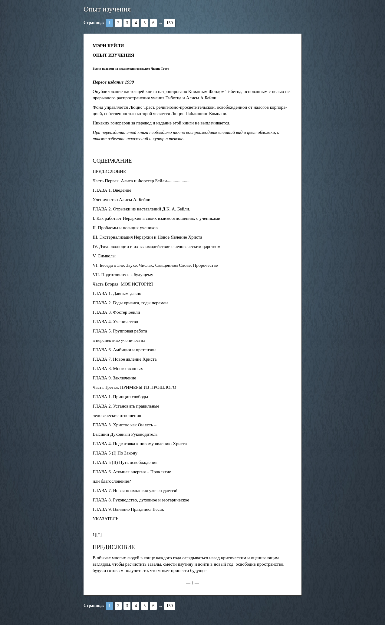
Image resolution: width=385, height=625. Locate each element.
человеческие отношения (117, 415)
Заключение (124, 377)
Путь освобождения (138, 462)
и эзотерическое (173, 500)
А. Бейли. (181, 209)
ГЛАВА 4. (102, 321)
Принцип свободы (130, 396)
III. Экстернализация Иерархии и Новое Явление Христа (147, 237)
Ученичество (125, 321)
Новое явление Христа (134, 359)
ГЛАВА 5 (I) (104, 453)
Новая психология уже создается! (145, 490)
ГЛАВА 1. (102, 190)
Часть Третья (105, 387)
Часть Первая (106, 180)
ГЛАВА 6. (102, 349)
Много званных (128, 368)
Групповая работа (130, 331)
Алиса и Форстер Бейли (144, 180)
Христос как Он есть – (134, 424)
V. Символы (104, 255)
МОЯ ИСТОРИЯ (137, 284)
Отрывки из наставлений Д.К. (141, 209)
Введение (122, 190)
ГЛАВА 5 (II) (105, 462)
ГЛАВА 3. (102, 312)
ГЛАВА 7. (102, 359)
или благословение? (112, 481)
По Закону (127, 453)
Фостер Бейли (126, 312)
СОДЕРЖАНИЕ (112, 160)
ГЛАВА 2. (102, 209)
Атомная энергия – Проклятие (142, 471)
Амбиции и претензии (134, 349)
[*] (99, 534)
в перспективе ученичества (119, 340)
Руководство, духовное (135, 500)
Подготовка (124, 443)
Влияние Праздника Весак (138, 509)
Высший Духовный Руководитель (125, 434)
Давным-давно (127, 293)
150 (169, 23)
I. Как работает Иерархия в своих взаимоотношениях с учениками (156, 218)
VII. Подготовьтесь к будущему (123, 274)
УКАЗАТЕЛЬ (105, 518)
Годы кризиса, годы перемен (140, 302)
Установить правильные (136, 406)
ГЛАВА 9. (102, 377)
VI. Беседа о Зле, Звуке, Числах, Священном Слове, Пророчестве (155, 265)
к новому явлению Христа (161, 443)
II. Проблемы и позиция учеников (125, 227)
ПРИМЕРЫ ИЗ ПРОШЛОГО (148, 387)
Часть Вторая (105, 284)
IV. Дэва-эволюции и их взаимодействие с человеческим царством (156, 246)
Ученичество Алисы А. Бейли (121, 199)
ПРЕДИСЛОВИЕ (109, 171)
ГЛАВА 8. (102, 368)
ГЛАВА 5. (102, 331)
